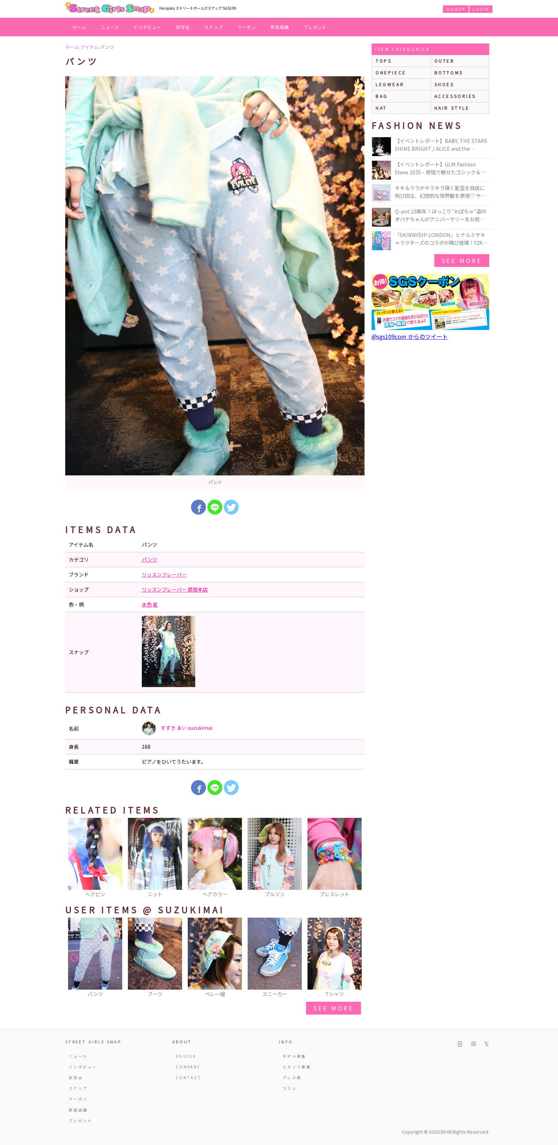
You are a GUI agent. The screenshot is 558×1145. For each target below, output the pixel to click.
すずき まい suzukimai (177, 728)
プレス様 (292, 1077)
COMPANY (188, 1066)
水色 (147, 604)
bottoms (448, 72)
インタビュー (147, 27)
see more (333, 1008)
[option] (215, 282)
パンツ (149, 559)
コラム (290, 1088)
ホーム (79, 27)
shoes (444, 84)
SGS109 (186, 1056)
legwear (390, 84)
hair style (452, 108)
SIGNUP (455, 9)
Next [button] (355, 858)
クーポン (246, 27)
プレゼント (315, 27)
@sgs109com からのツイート (410, 336)
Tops (384, 61)
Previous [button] (74, 858)
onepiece (391, 72)
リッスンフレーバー (164, 574)
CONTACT (189, 1077)
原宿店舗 (279, 27)
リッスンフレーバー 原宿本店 (175, 589)
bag (382, 96)
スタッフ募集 (297, 1066)
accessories (455, 96)
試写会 (183, 27)
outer (444, 61)
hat (381, 108)
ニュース (110, 27)
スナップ (213, 27)
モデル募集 (294, 1056)
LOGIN (481, 9)
